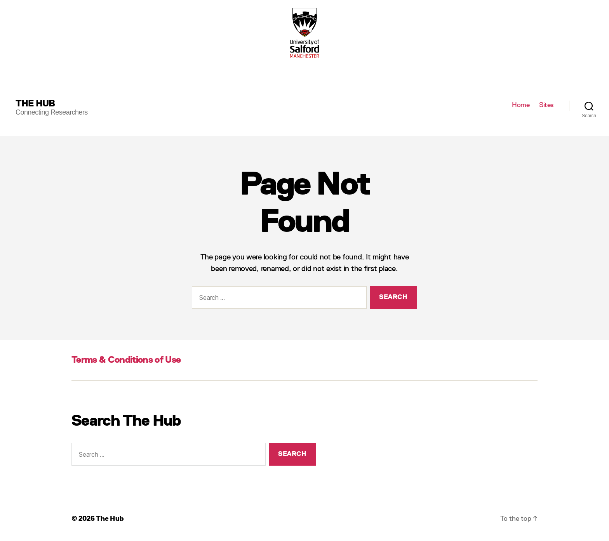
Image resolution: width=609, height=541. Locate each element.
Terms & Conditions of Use (126, 360)
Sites (546, 105)
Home (520, 105)
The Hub (35, 103)
